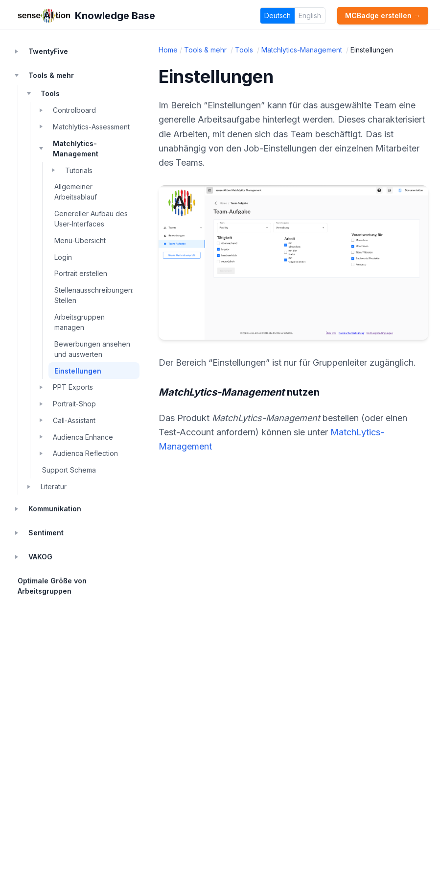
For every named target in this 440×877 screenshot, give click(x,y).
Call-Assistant (74, 420)
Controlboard (74, 110)
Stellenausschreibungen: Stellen (94, 295)
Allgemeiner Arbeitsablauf (75, 191)
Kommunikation (54, 508)
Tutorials (79, 170)
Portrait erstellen (80, 273)
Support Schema (69, 470)
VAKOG (40, 556)
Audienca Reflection (85, 453)
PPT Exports (73, 387)
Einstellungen (77, 371)
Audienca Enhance (83, 437)
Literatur (54, 486)
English (310, 15)
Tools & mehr (51, 75)
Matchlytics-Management (75, 148)
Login (63, 257)
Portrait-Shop (74, 404)
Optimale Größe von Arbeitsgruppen (52, 585)
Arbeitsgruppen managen (79, 322)
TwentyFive (48, 51)
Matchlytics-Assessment (91, 127)
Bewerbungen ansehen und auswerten (92, 349)
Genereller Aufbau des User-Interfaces (91, 218)
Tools (50, 93)
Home (168, 50)
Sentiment (46, 532)
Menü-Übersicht (80, 240)
